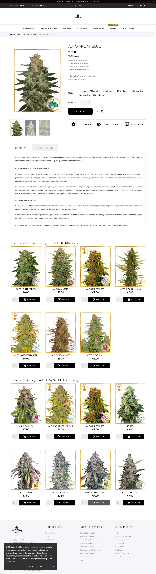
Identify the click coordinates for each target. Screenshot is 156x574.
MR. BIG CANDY (26, 426)
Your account (53, 526)
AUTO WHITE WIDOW (26, 289)
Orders (48, 536)
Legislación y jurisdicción (124, 553)
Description (21, 148)
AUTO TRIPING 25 (60, 492)
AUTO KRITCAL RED (95, 289)
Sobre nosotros (120, 543)
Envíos (117, 533)
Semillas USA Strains (87, 547)
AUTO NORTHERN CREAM (26, 355)
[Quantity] (15, 299)
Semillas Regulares (87, 540)
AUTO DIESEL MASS (95, 355)
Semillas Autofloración (88, 536)
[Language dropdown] (24, 5)
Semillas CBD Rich (86, 543)
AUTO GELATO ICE (130, 492)
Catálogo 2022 (85, 557)
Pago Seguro (119, 547)
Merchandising (128, 28)
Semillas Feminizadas (87, 533)
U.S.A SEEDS (67, 28)
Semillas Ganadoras (87, 553)
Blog (81, 560)
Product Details (45, 148)
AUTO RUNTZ (26, 492)
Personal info (50, 533)
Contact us (119, 557)
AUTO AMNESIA (60, 289)
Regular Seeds (98, 28)
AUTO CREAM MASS (60, 355)
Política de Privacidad (123, 536)
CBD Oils (113, 27)
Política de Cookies (33, 566)
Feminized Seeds (28, 28)
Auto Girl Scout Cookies (95, 492)
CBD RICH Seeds (82, 28)
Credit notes (50, 540)
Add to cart (80, 111)
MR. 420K (130, 426)
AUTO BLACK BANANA (130, 289)
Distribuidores (120, 550)
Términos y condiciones (123, 540)
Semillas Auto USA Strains (90, 550)
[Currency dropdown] (43, 5)
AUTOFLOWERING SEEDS (48, 28)
